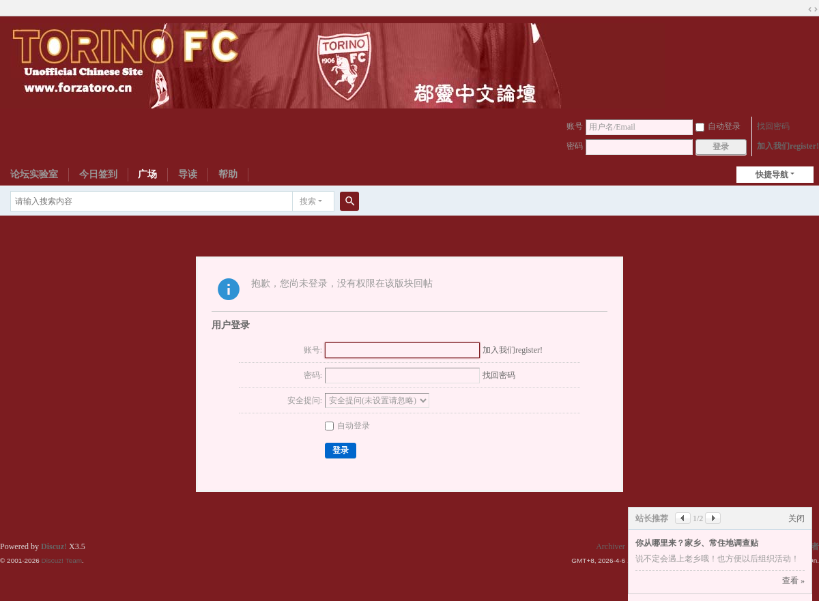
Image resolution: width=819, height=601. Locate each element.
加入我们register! (788, 146)
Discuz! (54, 546)
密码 (574, 146)
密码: (313, 375)
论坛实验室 (34, 174)
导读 (187, 174)
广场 (147, 174)
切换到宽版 (813, 9)
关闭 (796, 518)
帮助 (228, 174)
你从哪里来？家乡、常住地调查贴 (696, 543)
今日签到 (98, 174)
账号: (313, 350)
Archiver (610, 546)
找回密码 (773, 126)
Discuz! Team (61, 560)
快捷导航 (772, 174)
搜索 (308, 201)
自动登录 (718, 126)
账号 (574, 126)
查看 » (793, 580)
